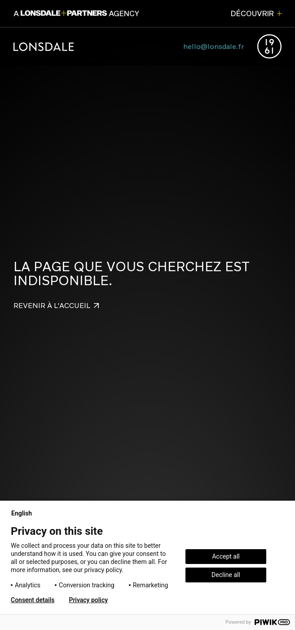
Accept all (226, 556)
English (25, 513)
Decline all (225, 574)
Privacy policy (88, 600)
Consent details (32, 600)
